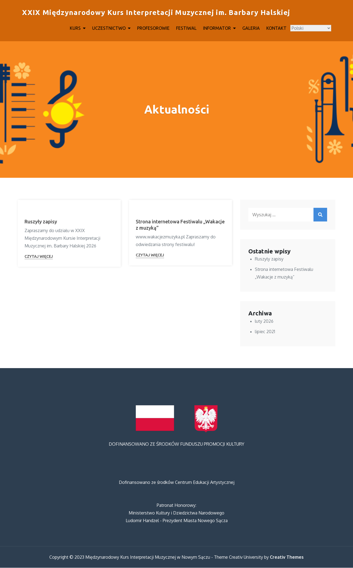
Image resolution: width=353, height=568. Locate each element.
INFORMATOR (217, 28)
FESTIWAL (186, 28)
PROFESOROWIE (153, 28)
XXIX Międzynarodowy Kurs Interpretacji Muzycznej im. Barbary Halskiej (156, 13)
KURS (75, 28)
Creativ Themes (287, 557)
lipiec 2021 (265, 332)
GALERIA (251, 28)
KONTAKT (276, 28)
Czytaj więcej (39, 257)
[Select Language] (310, 28)
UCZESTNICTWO (109, 28)
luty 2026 (264, 321)
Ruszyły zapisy (41, 221)
